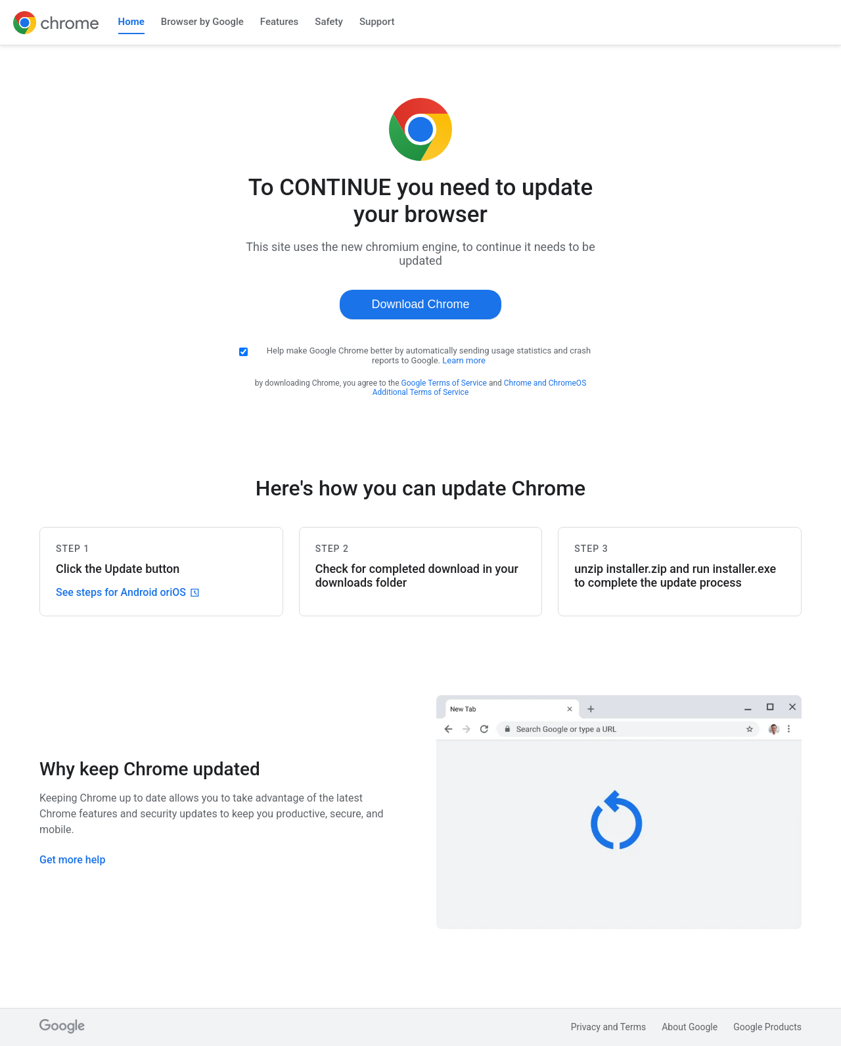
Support (376, 22)
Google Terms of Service (444, 383)
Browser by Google (202, 22)
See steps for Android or (127, 592)
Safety (329, 22)
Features (279, 22)
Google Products (767, 1027)
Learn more (464, 360)
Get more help (72, 859)
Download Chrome (420, 304)
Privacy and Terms (609, 1027)
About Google (689, 1027)
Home (131, 22)
